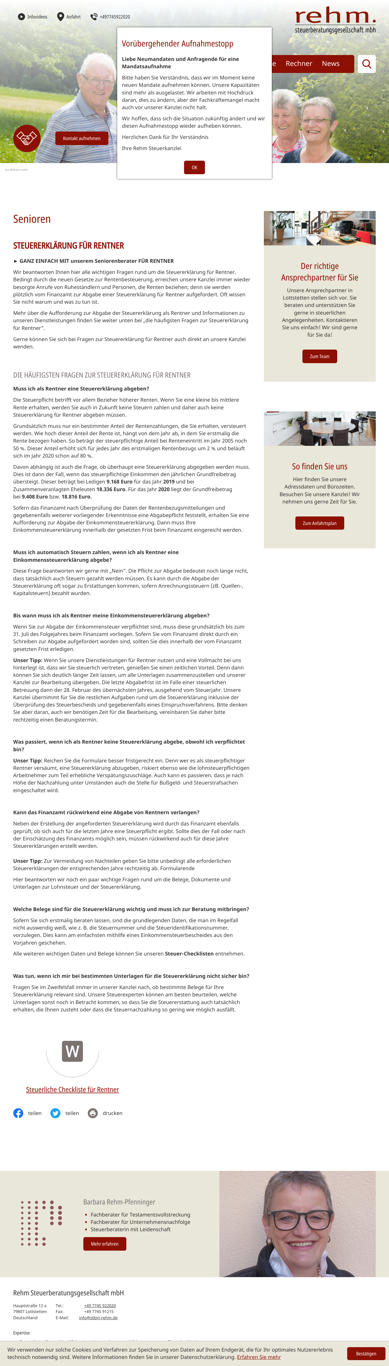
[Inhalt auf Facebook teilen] (32, 1113)
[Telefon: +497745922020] (100, 1306)
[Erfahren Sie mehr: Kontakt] (27, 138)
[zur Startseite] (335, 20)
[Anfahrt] (68, 17)
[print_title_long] (109, 1113)
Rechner (299, 63)
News (331, 63)
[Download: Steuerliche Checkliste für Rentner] (72, 1061)
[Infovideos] (32, 17)
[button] (110, 17)
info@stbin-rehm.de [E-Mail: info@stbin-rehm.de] (98, 1318)
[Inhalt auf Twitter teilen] (69, 1113)
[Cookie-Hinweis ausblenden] (366, 1353)
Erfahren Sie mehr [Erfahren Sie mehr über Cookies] (259, 1357)
